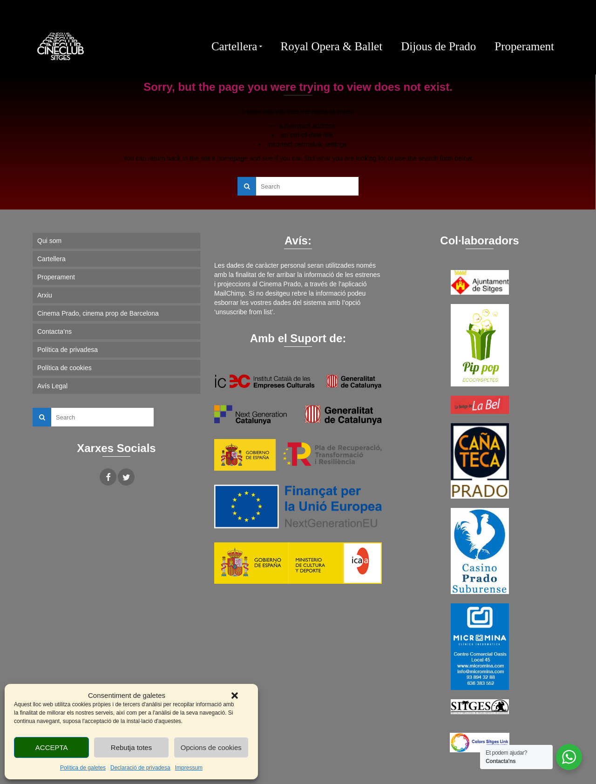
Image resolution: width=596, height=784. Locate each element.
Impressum (189, 767)
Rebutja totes (131, 747)
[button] (234, 695)
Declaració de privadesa (140, 767)
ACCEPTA (51, 747)
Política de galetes (83, 767)
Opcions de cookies (211, 747)
